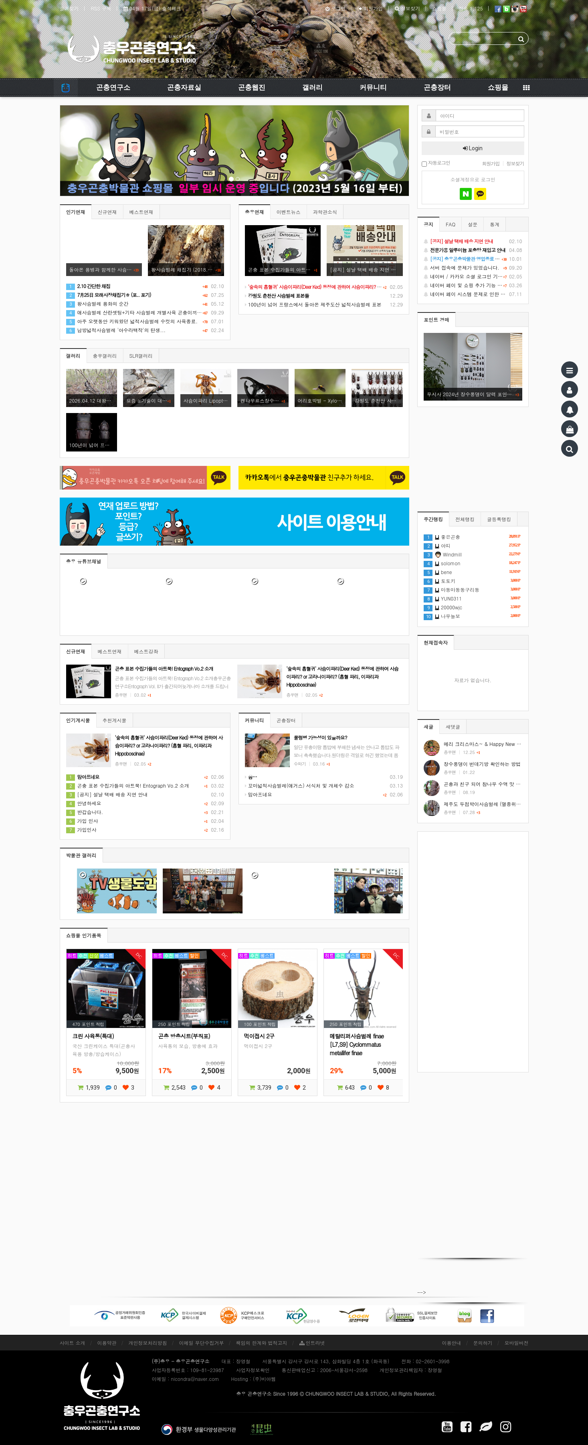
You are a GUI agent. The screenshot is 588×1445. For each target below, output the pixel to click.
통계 (494, 224)
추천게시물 (115, 720)
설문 (472, 224)
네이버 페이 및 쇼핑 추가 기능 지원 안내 (473, 285)
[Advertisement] (473, 952)
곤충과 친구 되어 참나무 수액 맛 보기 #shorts (494, 783)
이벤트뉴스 (289, 211)
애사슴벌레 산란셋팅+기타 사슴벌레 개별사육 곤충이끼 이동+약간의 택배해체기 (158, 312)
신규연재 (107, 211)
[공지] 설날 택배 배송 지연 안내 (107, 794)
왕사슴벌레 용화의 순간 (97, 303)
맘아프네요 (258, 794)
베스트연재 (141, 211)
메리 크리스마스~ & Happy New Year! (486, 743)
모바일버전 (517, 1342)
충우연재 (254, 211)
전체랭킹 (465, 519)
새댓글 (453, 726)
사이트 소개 (72, 1342)
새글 (428, 726)
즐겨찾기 (69, 8)
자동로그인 (436, 163)
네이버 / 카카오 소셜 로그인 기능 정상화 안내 (473, 276)
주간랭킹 (433, 519)
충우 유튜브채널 (83, 561)
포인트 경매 (436, 319)
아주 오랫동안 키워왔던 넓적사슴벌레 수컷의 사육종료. (132, 321)
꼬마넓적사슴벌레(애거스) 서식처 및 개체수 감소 (299, 785)
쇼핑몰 (439, 8)
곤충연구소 (113, 87)
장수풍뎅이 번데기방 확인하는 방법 (482, 763)
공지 (428, 224)
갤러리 (312, 87)
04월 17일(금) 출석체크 (152, 8)
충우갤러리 (105, 355)
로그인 (335, 8)
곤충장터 (437, 87)
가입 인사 (82, 820)
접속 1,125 (471, 8)
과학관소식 (325, 211)
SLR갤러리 (141, 355)
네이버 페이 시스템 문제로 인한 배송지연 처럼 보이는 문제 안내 (473, 294)
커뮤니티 (373, 87)
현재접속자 (436, 642)
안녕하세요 (83, 803)
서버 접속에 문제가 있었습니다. (473, 267)
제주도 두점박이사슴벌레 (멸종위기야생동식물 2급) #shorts (509, 803)
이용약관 (107, 1342)
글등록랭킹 (499, 519)
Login (473, 148)
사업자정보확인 (253, 1369)
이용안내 (451, 1342)
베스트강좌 (146, 651)
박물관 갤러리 (81, 855)
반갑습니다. (84, 811)
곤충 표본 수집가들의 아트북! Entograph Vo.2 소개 (127, 785)
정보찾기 (407, 8)
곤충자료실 (184, 87)
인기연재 (75, 211)
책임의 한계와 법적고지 (261, 1342)
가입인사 (81, 829)
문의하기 (483, 1342)
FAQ (450, 224)
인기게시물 (78, 720)
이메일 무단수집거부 (201, 1342)
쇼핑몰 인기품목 (83, 935)
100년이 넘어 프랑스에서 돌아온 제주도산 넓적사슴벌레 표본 (313, 304)
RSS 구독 (101, 8)
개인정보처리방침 (148, 1342)
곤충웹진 (251, 87)
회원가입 (370, 8)
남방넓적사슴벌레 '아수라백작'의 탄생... (116, 329)
